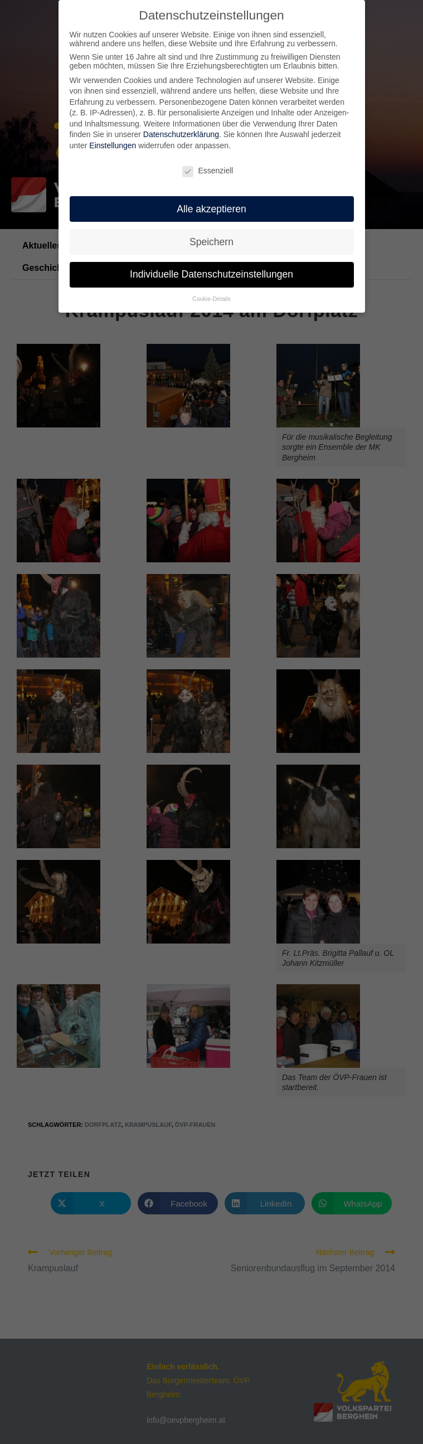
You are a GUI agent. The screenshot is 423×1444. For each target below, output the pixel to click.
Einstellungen (112, 144)
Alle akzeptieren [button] (211, 208)
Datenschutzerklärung (181, 134)
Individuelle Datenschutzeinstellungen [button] (211, 274)
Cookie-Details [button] (211, 298)
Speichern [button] (211, 241)
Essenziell (207, 170)
